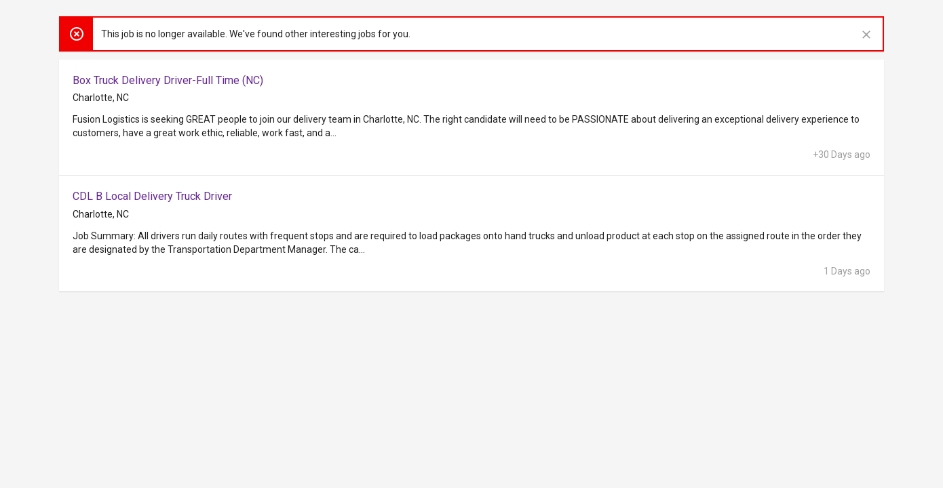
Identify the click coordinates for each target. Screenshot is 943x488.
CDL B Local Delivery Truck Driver (152, 196)
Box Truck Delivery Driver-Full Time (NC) (168, 80)
